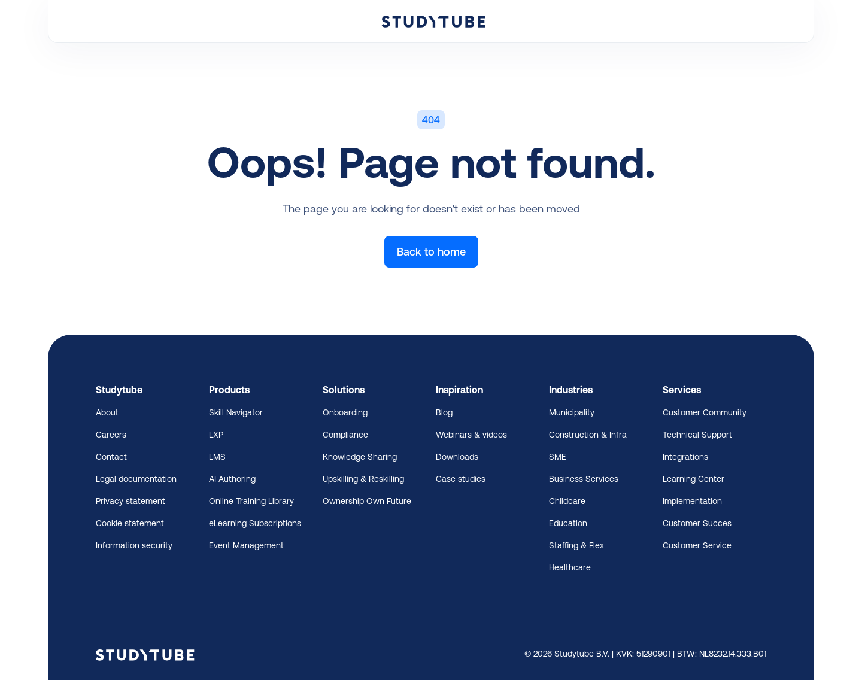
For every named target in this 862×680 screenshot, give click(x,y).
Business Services (583, 479)
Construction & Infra (588, 434)
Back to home (431, 251)
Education (568, 523)
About (107, 412)
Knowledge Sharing (360, 457)
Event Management (246, 545)
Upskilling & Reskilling (363, 479)
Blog (444, 412)
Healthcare (570, 567)
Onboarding (345, 412)
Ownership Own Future (367, 501)
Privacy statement (130, 501)
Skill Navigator (236, 412)
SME (557, 457)
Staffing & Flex (576, 545)
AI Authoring (232, 479)
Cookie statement (130, 523)
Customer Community (704, 412)
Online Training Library (251, 501)
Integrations (685, 457)
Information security (134, 545)
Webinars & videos (471, 434)
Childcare (567, 501)
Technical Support (697, 434)
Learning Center (693, 479)
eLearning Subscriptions (255, 523)
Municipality (571, 412)
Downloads (457, 457)
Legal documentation (136, 479)
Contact (111, 457)
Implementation (692, 501)
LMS (217, 457)
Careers (111, 434)
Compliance (345, 434)
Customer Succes (697, 523)
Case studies (460, 479)
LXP (216, 434)
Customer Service (697, 545)
